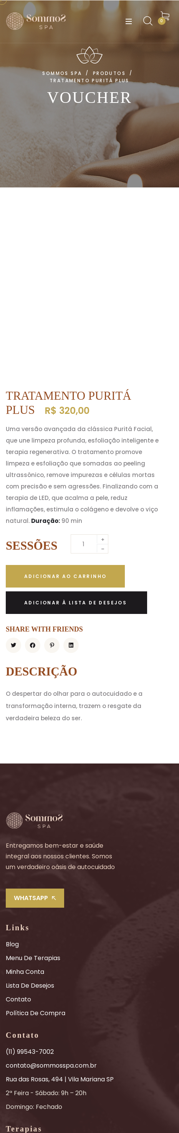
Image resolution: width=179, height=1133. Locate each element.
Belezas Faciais (28, 1005)
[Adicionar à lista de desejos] (76, 449)
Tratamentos (26, 991)
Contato (18, 845)
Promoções (23, 1060)
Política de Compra (35, 859)
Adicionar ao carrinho (65, 422)
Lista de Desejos (30, 831)
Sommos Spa (130, 1115)
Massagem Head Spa (37, 1046)
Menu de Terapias (33, 804)
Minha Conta (25, 818)
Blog (12, 790)
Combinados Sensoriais (41, 1019)
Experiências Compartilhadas (50, 1033)
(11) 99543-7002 (30, 898)
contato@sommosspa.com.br (51, 911)
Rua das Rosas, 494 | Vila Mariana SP (60, 925)
